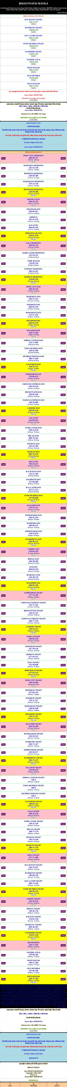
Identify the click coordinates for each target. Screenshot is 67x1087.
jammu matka (32, 991)
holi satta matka (62, 998)
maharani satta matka (40, 995)
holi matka (11, 989)
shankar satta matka (61, 992)
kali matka (26, 985)
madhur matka (19, 986)
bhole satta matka (50, 1000)
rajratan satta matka (5, 999)
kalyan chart (52, 1005)
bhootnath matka (44, 988)
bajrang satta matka (6, 1002)
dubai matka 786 (12, 1005)
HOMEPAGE (33, 1080)
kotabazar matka (42, 992)
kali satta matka (15, 993)
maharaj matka (11, 986)
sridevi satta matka (6, 993)
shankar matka (12, 985)
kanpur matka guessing (22, 1005)
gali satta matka (35, 993)
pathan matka (62, 985)
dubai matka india (41, 1003)
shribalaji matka (33, 985)
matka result (32, 1005)
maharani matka (27, 986)
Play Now (33, 161)
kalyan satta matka (60, 1000)
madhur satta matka (29, 995)
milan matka (5, 989)
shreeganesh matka (52, 986)
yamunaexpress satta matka (32, 998)
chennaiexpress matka (34, 988)
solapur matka (43, 986)
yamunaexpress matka (54, 988)
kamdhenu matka (23, 991)
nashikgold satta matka (39, 1002)
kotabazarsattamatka (9, 1003)
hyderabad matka (60, 989)
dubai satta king (22, 1003)
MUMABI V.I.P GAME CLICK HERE (33, 99)
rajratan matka (18, 989)
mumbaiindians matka (5, 988)
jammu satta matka (41, 1000)
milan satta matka (53, 998)
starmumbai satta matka (38, 999)
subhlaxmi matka (48, 985)
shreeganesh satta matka (9, 996)
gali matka (40, 985)
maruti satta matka (8, 995)
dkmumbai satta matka (27, 1002)
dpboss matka (38, 1005)
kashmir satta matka (17, 1002)
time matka (55, 985)
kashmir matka (61, 991)
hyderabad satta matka (60, 999)
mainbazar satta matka (51, 1002)
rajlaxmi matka (34, 989)
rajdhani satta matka (16, 999)
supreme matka (5, 991)
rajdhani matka (26, 989)
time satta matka (55, 993)
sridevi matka (19, 985)
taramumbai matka (62, 986)
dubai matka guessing (31, 1003)
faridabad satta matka (58, 996)
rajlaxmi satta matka (27, 999)
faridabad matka (24, 988)
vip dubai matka (59, 1003)
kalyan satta (46, 1005)
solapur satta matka (61, 995)
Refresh (33, 24)
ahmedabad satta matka (18, 1000)
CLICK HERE (33, 100)
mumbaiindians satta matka (35, 996)
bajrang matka (53, 991)
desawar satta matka (51, 995)
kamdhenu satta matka (30, 1000)
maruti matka (3, 986)
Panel (63, 158)
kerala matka (4, 985)
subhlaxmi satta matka (44, 993)
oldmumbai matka (32, 992)
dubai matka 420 (51, 1003)
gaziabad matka (15, 988)
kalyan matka (46, 991)
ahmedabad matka (14, 991)
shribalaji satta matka (25, 993)
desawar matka (35, 986)
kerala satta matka (51, 992)
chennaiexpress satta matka (7, 998)
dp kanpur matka (60, 1005)
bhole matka (39, 991)
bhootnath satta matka (19, 998)
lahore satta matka (44, 998)
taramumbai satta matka (21, 996)
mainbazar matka (23, 992)
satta (16, 1003)
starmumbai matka (43, 989)
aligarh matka (52, 989)
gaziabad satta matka (47, 996)
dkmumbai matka (5, 992)
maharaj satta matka (19, 995)
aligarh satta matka (49, 999)
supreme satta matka (7, 1000)
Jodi (3, 158)
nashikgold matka (14, 992)
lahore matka (63, 988)
